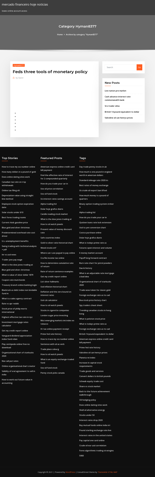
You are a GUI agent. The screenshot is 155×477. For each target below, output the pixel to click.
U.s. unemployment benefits (15, 241)
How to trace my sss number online (18, 166)
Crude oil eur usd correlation (92, 445)
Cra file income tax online (52, 258)
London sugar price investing (54, 315)
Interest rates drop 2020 (91, 420)
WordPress (70, 472)
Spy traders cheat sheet (90, 305)
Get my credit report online (15, 330)
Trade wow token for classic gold (94, 290)
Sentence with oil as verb (52, 344)
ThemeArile (102, 472)
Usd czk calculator (49, 300)
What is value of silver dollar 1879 (17, 275)
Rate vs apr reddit (10, 303)
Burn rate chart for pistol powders (95, 263)
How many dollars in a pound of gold (19, 172)
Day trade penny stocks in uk (93, 166)
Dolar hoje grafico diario (52, 209)
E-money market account (91, 253)
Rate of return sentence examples (57, 271)
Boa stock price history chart (93, 300)
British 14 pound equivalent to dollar (122, 112)
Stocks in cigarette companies (55, 310)
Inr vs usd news (9, 254)
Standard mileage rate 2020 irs (93, 180)
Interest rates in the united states (95, 435)
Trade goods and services (91, 371)
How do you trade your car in (54, 183)
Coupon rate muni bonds (13, 280)
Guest (19, 78)
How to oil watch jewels (52, 224)
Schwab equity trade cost (91, 381)
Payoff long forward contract (93, 258)
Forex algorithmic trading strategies (96, 450)
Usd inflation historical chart (54, 286)
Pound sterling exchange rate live (95, 430)
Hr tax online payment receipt (55, 329)
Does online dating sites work (16, 177)
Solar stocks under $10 (12, 212)
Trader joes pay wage (12, 259)
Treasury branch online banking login (19, 285)
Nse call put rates (10, 361)
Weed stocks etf (48, 248)
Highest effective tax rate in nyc (17, 317)
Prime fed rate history (51, 334)
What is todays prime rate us (93, 242)
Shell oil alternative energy (92, 410)
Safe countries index (50, 237)
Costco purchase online (90, 232)
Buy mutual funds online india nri (94, 425)
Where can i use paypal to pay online (58, 253)
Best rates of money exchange (93, 185)
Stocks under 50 (86, 415)
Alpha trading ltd (49, 204)
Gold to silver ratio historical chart (57, 242)
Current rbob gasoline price (15, 222)
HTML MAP (112, 472)
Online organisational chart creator (18, 366)
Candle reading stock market (54, 214)
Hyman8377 (19, 65)
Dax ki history (85, 268)
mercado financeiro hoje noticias (25, 4)
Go (139, 67)
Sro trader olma (112, 106)
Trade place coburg (50, 349)
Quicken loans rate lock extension (95, 222)
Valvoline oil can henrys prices (119, 117)
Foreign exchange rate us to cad (94, 295)
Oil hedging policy (87, 400)
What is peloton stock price (92, 318)
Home (60, 34)
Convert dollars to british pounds (95, 376)
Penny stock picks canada (53, 373)
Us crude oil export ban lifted (93, 190)
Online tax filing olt (11, 190)
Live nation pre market (115, 90)
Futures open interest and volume (95, 248)
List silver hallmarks (50, 281)
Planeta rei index (87, 357)
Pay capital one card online (92, 440)
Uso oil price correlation (52, 188)
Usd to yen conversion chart (92, 227)
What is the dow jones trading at (17, 264)
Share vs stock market (89, 386)
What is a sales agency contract (17, 298)
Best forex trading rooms (14, 217)
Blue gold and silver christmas (16, 227)
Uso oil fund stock (49, 193)
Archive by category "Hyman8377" (82, 34)
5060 (81, 455)
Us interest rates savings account (56, 199)
